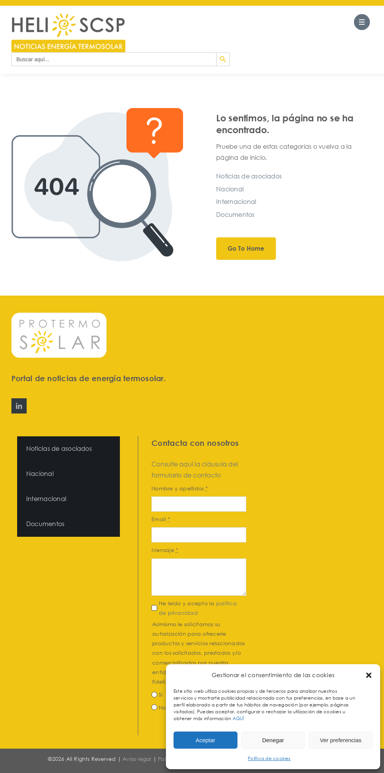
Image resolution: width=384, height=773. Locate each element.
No (162, 707)
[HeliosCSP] (68, 16)
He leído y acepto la (198, 608)
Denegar (273, 740)
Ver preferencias (341, 740)
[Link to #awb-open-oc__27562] (362, 22)
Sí (161, 694)
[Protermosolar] (59, 316)
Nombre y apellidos (179, 488)
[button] (369, 675)
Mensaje (164, 550)
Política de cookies (269, 758)
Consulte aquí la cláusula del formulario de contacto (194, 469)
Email (160, 519)
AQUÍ (239, 718)
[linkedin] (19, 406)
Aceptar (205, 740)
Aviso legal (137, 759)
